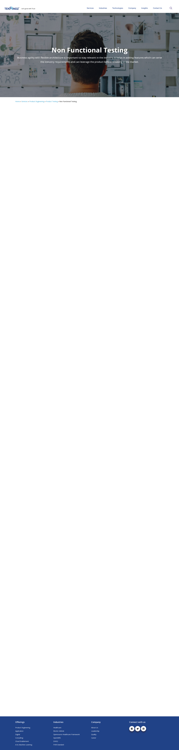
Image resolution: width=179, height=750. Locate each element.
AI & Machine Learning (23, 745)
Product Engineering (36, 101)
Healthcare (57, 728)
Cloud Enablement (22, 741)
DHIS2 (55, 741)
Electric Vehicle (58, 731)
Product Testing (52, 101)
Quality (93, 734)
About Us (94, 728)
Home (17, 101)
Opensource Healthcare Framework (66, 734)
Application (19, 731)
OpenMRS (57, 738)
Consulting (19, 738)
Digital (17, 734)
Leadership (95, 731)
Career (93, 738)
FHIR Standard (58, 745)
